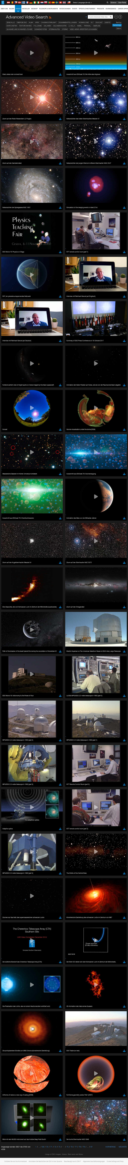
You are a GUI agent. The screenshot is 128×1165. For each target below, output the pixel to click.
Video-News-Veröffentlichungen (83, 29)
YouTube (5, 379)
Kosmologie (84, 22)
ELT (92, 22)
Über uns (4, 9)
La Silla (72, 26)
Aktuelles (26, 9)
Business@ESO (111, 9)
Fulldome (38, 26)
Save (8, 470)
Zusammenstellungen (68, 22)
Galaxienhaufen (59, 26)
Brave (9, 425)
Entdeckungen (65, 9)
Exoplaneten (12, 26)
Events (74, 9)
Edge (9, 429)
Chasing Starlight (48, 22)
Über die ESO (22, 22)
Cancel (20, 470)
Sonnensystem (40, 29)
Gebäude (96, 26)
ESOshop (34, 9)
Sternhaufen (54, 29)
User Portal (122, 2)
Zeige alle (11, 22)
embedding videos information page (52, 384)
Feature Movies (25, 26)
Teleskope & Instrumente (48, 9)
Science (113, 2)
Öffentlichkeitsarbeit (87, 9)
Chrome (10, 427)
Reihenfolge (117, 25)
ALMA (31, 22)
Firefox (9, 431)
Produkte (100, 9)
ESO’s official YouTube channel (58, 379)
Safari (9, 434)
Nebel (79, 26)
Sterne (65, 29)
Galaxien (47, 26)
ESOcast (99, 22)
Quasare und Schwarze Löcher (19, 29)
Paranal (87, 26)
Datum (119, 28)
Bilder (11, 9)
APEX (37, 22)
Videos (18, 10)
